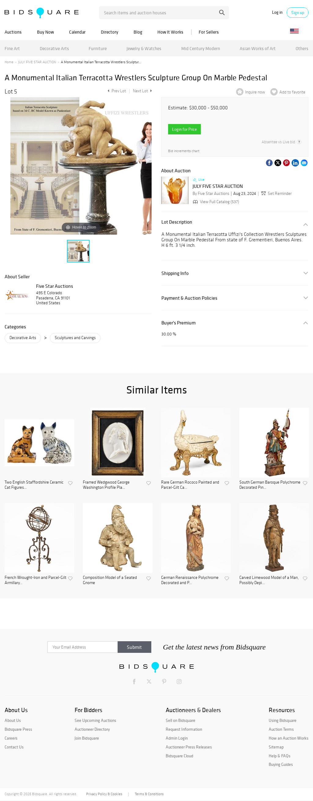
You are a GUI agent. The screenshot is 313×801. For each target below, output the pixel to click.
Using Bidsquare (282, 720)
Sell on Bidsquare (180, 720)
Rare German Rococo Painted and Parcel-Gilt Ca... (190, 485)
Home (9, 62)
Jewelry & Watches (144, 48)
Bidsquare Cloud (179, 756)
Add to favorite (292, 92)
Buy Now (45, 32)
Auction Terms (281, 729)
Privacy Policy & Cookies (104, 794)
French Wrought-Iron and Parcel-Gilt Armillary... (35, 580)
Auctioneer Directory (92, 729)
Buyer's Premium (178, 323)
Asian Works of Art (258, 48)
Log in (277, 12)
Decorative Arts (54, 48)
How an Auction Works (288, 738)
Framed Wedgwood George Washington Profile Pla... (106, 485)
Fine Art (12, 48)
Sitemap (276, 747)
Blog (138, 32)
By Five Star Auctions (211, 193)
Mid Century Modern (200, 48)
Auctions (13, 32)
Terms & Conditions (149, 794)
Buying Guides (281, 764)
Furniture (98, 48)
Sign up (297, 12)
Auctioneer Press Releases (189, 747)
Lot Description (176, 222)
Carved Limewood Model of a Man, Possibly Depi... (269, 580)
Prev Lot (116, 90)
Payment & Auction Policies (189, 298)
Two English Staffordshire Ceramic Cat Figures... (34, 485)
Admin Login (177, 738)
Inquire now (255, 92)
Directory (109, 32)
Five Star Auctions (54, 286)
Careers (11, 738)
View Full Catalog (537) (215, 201)
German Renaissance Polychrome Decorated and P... (190, 580)
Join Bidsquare (87, 738)
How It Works (170, 32)
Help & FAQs (279, 756)
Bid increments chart (183, 151)
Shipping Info (175, 273)
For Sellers (209, 32)
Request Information (184, 729)
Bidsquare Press (18, 729)
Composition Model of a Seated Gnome (110, 580)
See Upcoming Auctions (95, 720)
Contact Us (14, 747)
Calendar (77, 32)
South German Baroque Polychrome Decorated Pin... (269, 485)
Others (302, 48)
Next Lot (142, 90)
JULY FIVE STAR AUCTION (37, 62)
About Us (13, 720)
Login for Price (184, 129)
